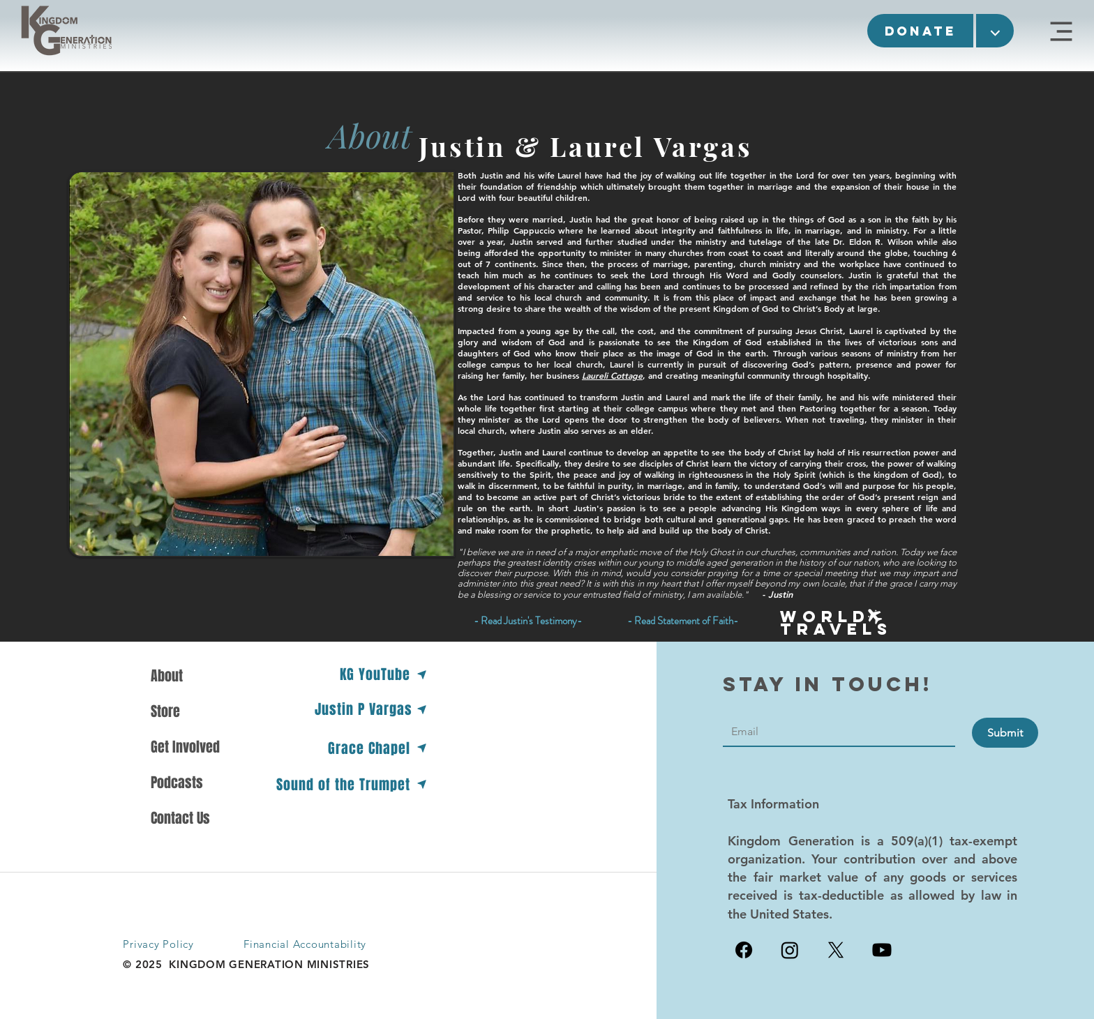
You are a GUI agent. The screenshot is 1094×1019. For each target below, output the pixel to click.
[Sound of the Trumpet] (349, 784)
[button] (920, 30)
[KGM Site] (1061, 31)
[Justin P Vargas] (371, 709)
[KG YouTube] (382, 674)
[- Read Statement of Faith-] (682, 621)
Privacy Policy (158, 944)
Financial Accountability (304, 944)
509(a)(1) (917, 841)
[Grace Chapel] (376, 748)
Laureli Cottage (612, 375)
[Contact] (835, 732)
